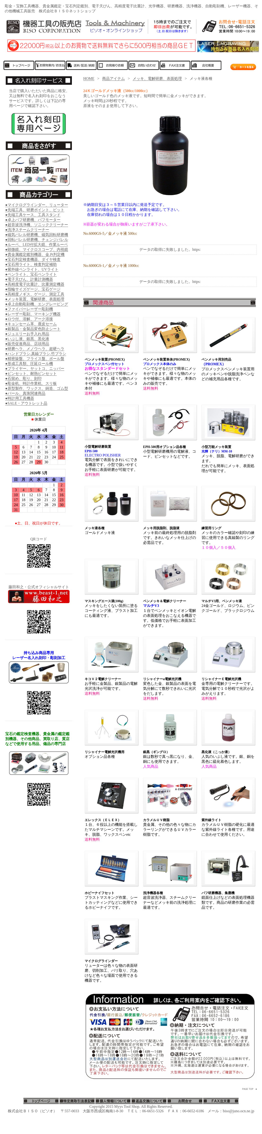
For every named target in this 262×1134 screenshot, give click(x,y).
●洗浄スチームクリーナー (27, 230)
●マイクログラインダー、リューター (36, 205)
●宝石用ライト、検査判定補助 (31, 264)
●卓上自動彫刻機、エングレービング (36, 304)
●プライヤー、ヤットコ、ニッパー (34, 369)
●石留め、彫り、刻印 (23, 378)
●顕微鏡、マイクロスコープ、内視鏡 (36, 249)
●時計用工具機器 (19, 398)
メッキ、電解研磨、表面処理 (157, 79)
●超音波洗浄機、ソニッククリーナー (36, 225)
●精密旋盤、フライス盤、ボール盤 (34, 359)
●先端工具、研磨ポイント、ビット (34, 210)
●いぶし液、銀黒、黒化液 (27, 339)
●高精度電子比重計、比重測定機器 (34, 284)
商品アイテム (113, 79)
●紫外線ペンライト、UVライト (31, 269)
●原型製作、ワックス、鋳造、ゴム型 (36, 388)
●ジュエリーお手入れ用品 (27, 334)
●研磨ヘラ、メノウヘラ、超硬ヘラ (34, 349)
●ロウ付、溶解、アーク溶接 (29, 319)
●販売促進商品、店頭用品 (27, 344)
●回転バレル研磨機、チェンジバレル (36, 240)
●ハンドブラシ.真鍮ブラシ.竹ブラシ (35, 354)
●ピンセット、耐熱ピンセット (31, 373)
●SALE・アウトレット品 (26, 403)
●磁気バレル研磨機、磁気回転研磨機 (36, 235)
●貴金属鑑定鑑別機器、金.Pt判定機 (35, 254)
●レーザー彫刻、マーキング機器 (33, 314)
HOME (88, 79)
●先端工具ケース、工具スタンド (33, 215)
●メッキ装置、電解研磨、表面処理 (34, 299)
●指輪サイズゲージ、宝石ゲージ (33, 289)
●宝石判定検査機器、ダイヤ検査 (33, 259)
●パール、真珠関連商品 (25, 393)
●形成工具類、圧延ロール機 (29, 364)
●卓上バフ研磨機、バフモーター (33, 220)
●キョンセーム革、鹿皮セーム (31, 324)
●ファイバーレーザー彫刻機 (29, 309)
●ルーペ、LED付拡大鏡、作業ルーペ (36, 245)
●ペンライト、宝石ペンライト (31, 274)
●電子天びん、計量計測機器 (29, 279)
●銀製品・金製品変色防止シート (33, 329)
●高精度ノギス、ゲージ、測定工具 (34, 294)
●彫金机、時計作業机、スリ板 (31, 383)
